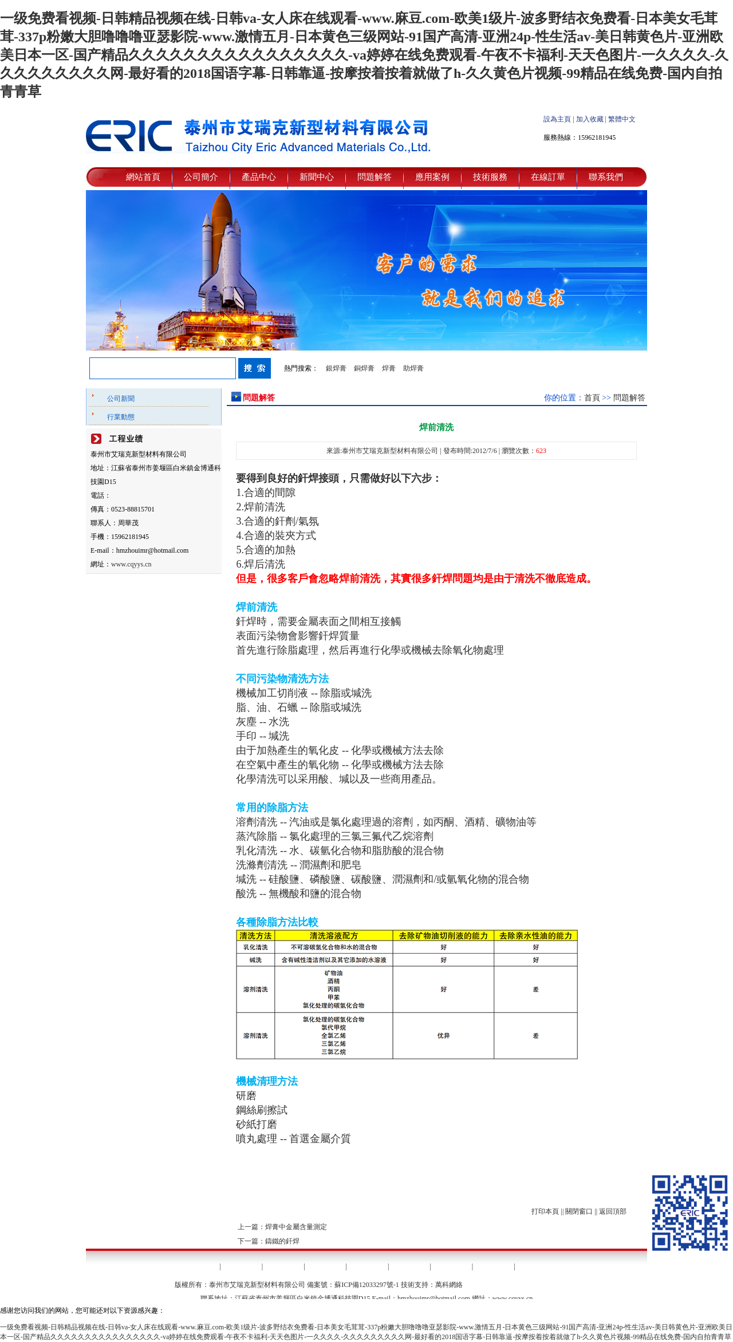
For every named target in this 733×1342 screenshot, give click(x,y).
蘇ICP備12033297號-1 (366, 1285)
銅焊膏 (364, 368)
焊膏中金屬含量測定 (296, 1227)
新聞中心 (316, 177)
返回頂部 (612, 1211)
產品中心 (259, 177)
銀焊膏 (336, 368)
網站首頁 (143, 177)
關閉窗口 (579, 1211)
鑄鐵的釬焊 (282, 1241)
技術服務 (490, 177)
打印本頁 (545, 1211)
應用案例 (432, 177)
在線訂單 (548, 177)
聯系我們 (606, 177)
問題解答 (374, 177)
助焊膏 (413, 368)
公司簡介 (201, 177)
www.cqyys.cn (131, 564)
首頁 (592, 397)
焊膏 (389, 368)
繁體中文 (622, 119)
